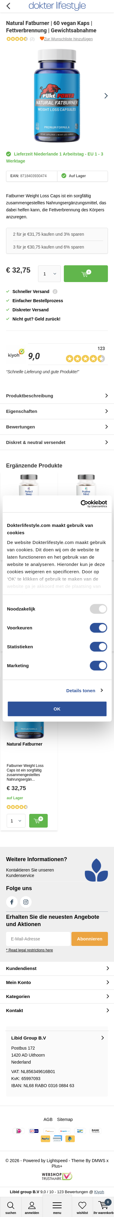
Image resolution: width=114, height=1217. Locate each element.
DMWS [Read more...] (98, 1160)
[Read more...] (57, 6)
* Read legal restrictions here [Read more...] (29, 950)
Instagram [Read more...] (26, 901)
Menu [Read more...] (57, 1208)
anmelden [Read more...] (32, 1208)
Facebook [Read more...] (12, 901)
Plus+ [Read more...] (57, 1166)
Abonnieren (89, 938)
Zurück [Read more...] (8, 6)
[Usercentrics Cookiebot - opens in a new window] (81, 504)
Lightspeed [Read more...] (57, 1160)
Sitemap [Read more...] (65, 1119)
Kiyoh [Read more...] (99, 1192)
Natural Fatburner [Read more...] (24, 744)
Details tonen (80, 690)
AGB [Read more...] (48, 1119)
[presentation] (102, 96)
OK (57, 708)
